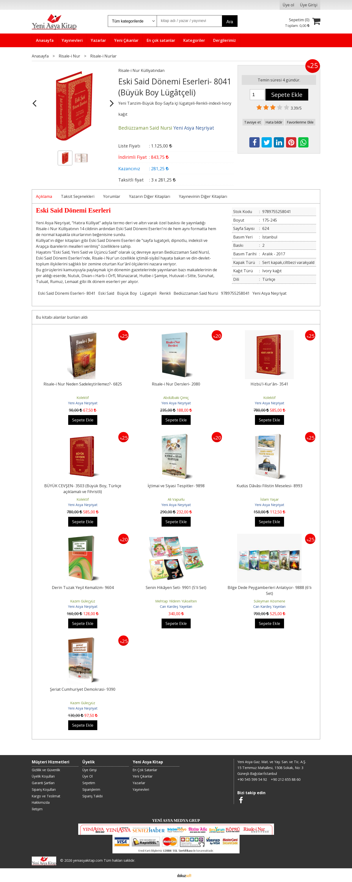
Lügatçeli (148, 293)
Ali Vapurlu (176, 499)
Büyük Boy (127, 293)
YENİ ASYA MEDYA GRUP (176, 820)
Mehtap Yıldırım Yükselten (176, 601)
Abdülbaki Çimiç (176, 397)
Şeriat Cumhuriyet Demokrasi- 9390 (82, 689)
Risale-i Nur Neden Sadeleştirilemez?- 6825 (83, 384)
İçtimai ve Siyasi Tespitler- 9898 (176, 485)
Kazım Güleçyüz (82, 601)
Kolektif (83, 397)
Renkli (165, 293)
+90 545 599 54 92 (252, 779)
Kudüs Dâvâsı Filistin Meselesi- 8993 (269, 485)
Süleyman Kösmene (269, 601)
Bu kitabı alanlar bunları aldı (62, 317)
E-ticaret (168, 875)
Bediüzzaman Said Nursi (196, 293)
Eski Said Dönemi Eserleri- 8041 (66, 293)
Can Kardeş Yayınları (176, 606)
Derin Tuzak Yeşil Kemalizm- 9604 (83, 587)
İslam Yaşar (269, 499)
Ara (229, 21)
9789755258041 (235, 293)
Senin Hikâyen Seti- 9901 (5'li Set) (176, 587)
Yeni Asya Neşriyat (269, 293)
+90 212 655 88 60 (285, 779)
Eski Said (106, 293)
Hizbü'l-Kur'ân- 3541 (269, 384)
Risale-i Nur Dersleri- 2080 (176, 384)
